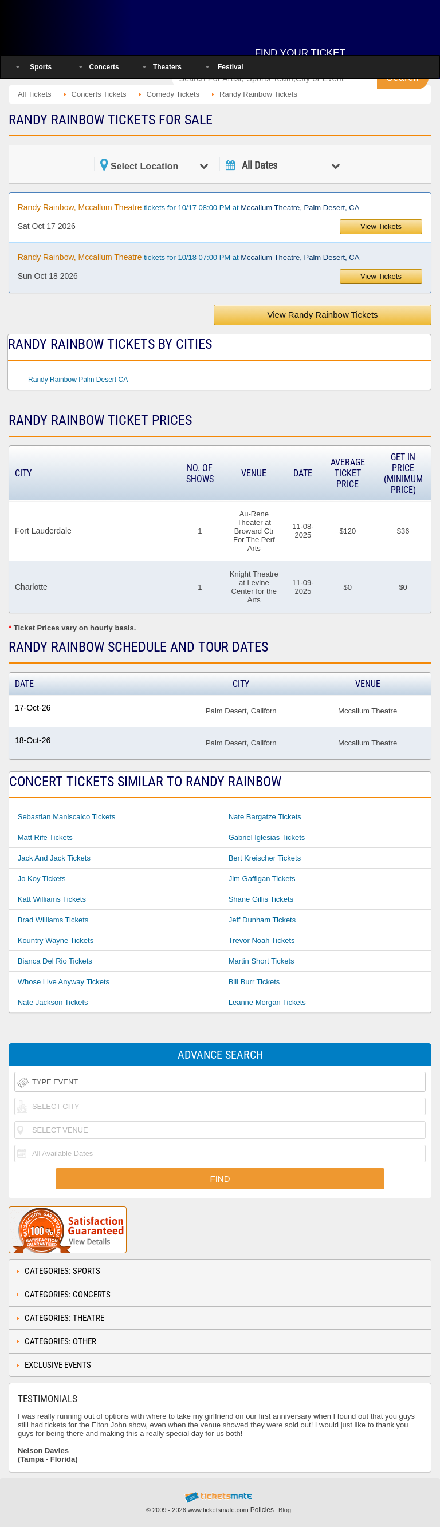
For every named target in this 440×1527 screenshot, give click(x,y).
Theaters (167, 67)
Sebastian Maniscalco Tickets (67, 816)
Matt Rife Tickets (45, 837)
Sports (41, 67)
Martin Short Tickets (261, 961)
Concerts (104, 67)
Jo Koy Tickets (42, 878)
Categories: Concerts (68, 1294)
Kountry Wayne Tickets (55, 940)
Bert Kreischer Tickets (265, 858)
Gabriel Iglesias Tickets (267, 837)
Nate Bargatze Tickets (265, 816)
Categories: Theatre (64, 1318)
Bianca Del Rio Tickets (55, 961)
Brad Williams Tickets (53, 920)
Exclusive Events (58, 1365)
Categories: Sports (62, 1271)
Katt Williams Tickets (52, 899)
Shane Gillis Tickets (261, 899)
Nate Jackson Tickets (53, 1002)
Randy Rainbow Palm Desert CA (78, 380)
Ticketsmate (82, 24)
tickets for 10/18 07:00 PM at (189, 257)
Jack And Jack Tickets (54, 858)
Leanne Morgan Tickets (267, 1002)
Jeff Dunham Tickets (262, 920)
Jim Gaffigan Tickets (262, 878)
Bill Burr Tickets (254, 981)
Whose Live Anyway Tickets (63, 981)
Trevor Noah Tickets (262, 940)
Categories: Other (60, 1341)
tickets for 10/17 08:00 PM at (189, 207)
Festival (230, 67)
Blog (284, 1509)
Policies (262, 1510)
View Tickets (381, 226)
